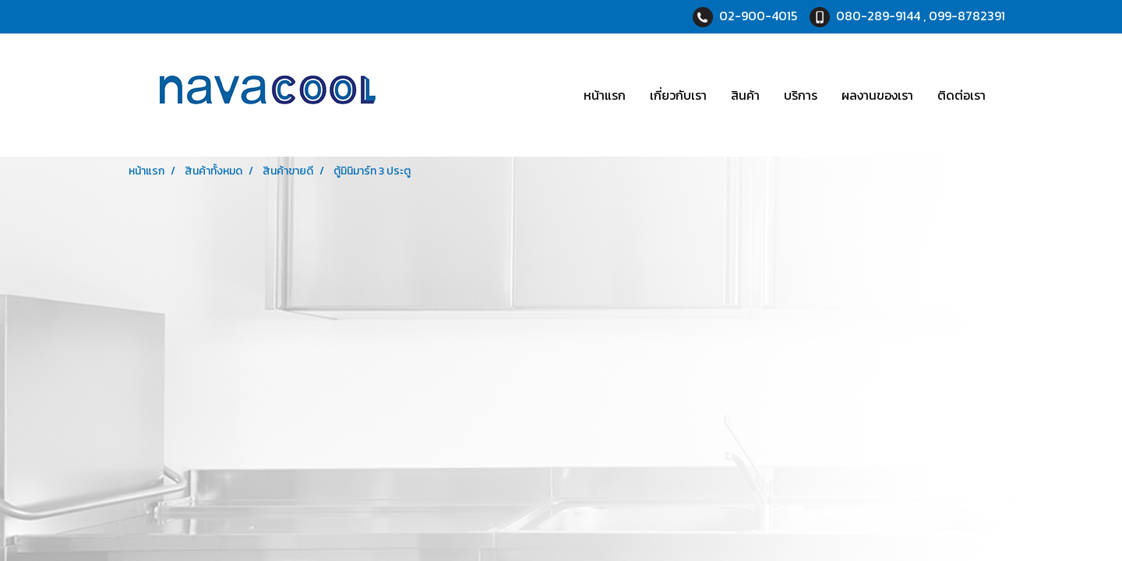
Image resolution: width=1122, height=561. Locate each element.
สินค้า (745, 95)
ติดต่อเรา (961, 95)
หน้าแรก (605, 95)
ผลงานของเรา (877, 95)
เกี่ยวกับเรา (678, 95)
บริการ (800, 95)
